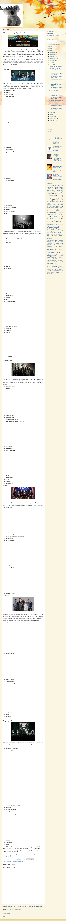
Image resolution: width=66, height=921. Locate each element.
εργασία (59, 221)
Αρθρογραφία (59, 200)
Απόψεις (49, 200)
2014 (49, 127)
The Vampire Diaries (55, 270)
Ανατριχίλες (60, 195)
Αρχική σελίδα (22, 906)
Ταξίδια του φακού (57, 257)
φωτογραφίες (52, 260)
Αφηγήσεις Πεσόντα (51, 203)
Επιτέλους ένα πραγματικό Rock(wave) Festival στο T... (55, 105)
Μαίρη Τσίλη (57, 232)
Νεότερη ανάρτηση (9, 906)
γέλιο (61, 207)
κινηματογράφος (53, 228)
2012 (49, 131)
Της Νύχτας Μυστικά (58, 258)
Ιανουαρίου (52, 120)
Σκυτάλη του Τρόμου (55, 249)
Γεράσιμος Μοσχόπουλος (52, 209)
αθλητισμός (50, 195)
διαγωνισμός (51, 212)
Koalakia (50, 33)
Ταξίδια (48, 257)
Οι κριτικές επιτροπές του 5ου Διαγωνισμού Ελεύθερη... (56, 101)
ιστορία (52, 224)
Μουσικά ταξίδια (57, 237)
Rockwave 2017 (21, 861)
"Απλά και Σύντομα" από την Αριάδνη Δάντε (55, 77)
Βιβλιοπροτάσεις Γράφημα (52, 207)
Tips (56, 272)
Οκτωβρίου (52, 56)
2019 (49, 46)
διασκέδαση (9, 861)
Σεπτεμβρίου (53, 58)
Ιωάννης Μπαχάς (55, 226)
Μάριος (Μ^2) (58, 234)
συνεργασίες (51, 256)
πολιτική (59, 244)
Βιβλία (58, 206)
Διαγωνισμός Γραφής (55, 214)
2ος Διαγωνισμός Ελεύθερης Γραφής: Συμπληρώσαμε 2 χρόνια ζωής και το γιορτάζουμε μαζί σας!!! (57, 168)
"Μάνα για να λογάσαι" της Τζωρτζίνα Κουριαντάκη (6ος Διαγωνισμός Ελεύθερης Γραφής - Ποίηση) (54, 158)
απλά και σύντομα (54, 196)
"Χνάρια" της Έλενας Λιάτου (55, 66)
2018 (49, 48)
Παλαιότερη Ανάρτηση (36, 906)
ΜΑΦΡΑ (48, 235)
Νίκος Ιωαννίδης (50, 240)
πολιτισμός (50, 246)
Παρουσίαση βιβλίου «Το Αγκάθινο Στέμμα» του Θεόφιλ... (55, 84)
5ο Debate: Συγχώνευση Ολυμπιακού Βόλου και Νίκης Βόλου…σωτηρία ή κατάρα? (57, 177)
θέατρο (48, 224)
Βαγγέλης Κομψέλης (51, 204)
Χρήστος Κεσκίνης (52, 261)
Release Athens (57, 267)
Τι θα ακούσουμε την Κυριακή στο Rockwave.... (56, 74)
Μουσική (15, 861)
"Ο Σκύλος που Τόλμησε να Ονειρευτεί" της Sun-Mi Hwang (55, 70)
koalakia (8, 8)
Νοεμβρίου (52, 54)
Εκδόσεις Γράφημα (50, 220)
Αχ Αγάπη (59, 203)
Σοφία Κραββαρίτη (52, 252)
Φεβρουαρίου (53, 118)
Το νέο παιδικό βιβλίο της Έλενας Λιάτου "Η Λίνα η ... (56, 91)
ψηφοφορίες (50, 263)
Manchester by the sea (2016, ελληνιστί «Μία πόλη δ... (56, 95)
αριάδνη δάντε (54, 201)
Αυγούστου (52, 60)
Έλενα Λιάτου (58, 220)
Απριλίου (52, 114)
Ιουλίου (51, 62)
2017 (49, 50)
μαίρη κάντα (49, 232)
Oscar (48, 267)
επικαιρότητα (50, 221)
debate (59, 263)
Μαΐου (51, 112)
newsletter (60, 266)
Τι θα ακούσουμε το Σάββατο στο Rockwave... (56, 80)
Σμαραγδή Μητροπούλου (53, 250)
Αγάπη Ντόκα (58, 193)
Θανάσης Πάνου (58, 223)
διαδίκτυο (56, 216)
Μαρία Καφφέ (50, 234)
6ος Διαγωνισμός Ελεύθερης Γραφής (55, 190)
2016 (49, 123)
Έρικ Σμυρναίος (50, 223)
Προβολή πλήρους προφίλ (53, 35)
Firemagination (50, 264)
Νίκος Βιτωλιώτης (58, 238)
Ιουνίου (51, 64)
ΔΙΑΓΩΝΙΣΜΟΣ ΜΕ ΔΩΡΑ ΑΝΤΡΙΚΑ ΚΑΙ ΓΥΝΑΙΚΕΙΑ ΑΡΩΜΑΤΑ (57, 148)
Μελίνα (55, 235)
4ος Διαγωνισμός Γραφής (54, 185)
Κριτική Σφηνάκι (50, 229)
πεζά (57, 243)
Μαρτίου (52, 116)
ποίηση (49, 244)
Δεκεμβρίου (52, 52)
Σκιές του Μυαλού (58, 248)
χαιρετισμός (60, 260)
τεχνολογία (49, 258)
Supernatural (59, 269)
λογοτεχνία (57, 231)
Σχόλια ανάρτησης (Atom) (15, 909)
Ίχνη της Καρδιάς (59, 224)
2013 (49, 129)
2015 (49, 125)
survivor (48, 270)
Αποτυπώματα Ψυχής (53, 198)
